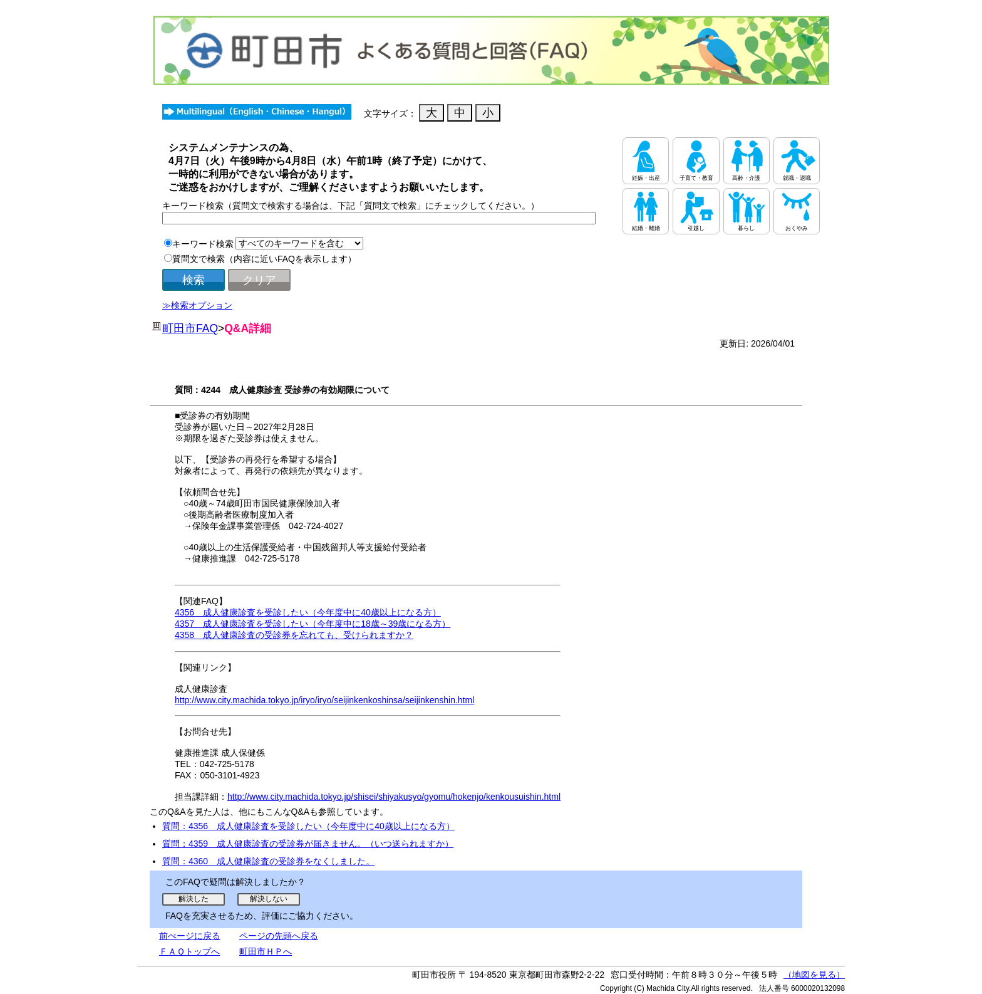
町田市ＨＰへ (265, 951)
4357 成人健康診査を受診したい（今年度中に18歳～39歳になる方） (312, 624)
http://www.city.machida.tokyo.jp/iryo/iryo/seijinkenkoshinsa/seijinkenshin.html (324, 700)
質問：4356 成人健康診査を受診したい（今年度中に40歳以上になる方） (308, 826)
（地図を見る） (814, 975)
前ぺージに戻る (189, 936)
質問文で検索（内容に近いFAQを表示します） (264, 259)
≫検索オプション (197, 305)
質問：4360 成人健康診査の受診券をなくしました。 (268, 861)
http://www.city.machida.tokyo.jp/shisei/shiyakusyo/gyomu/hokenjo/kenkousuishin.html (394, 797)
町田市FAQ (190, 328)
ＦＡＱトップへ (189, 951)
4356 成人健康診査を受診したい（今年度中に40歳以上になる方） (308, 612)
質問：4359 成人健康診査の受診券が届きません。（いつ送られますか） (307, 844)
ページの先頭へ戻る (278, 936)
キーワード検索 (203, 244)
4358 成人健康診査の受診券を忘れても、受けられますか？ (294, 635)
